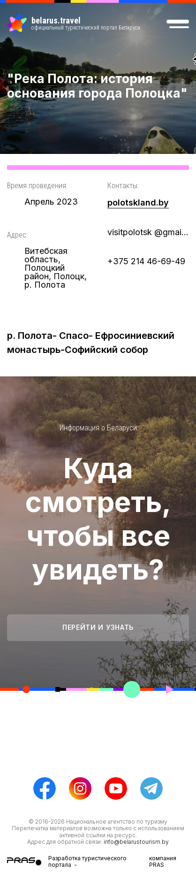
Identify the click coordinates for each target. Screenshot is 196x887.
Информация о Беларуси (98, 427)
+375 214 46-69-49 (146, 261)
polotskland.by (138, 202)
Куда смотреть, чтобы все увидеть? (98, 518)
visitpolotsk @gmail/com (148, 232)
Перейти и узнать (98, 627)
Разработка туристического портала (87, 861)
